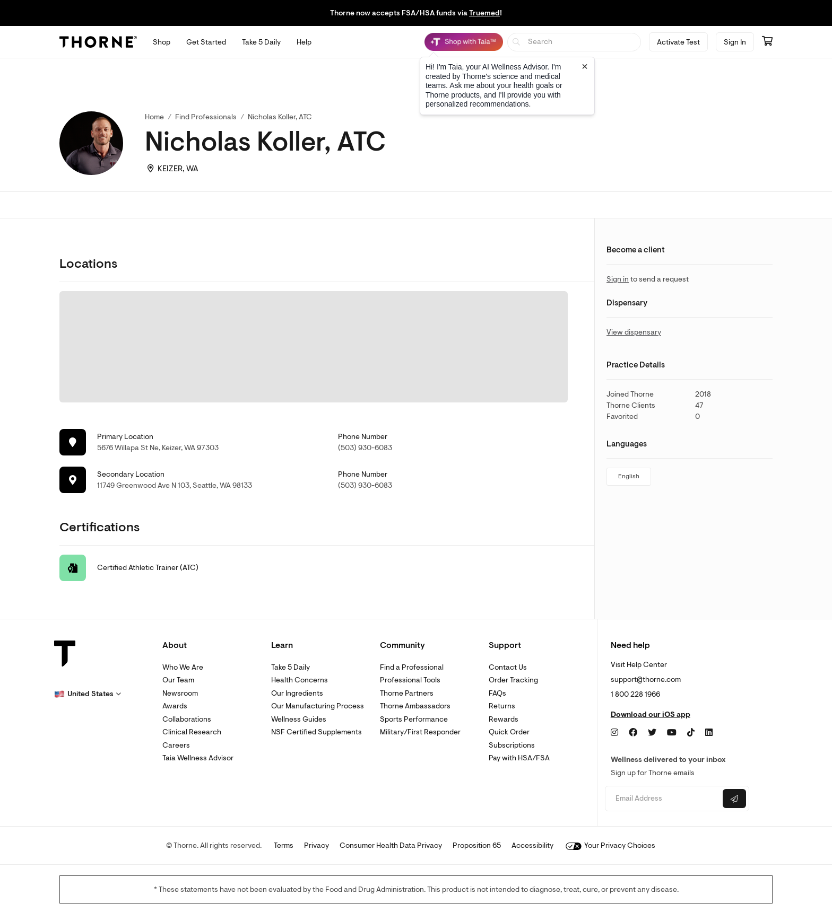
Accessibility (532, 845)
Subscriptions (512, 745)
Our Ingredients (297, 693)
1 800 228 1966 (635, 694)
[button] (87, 694)
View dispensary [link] (633, 332)
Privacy (316, 845)
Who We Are (182, 667)
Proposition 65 (477, 845)
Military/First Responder (420, 731)
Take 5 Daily (290, 667)
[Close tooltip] (584, 66)
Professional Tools (410, 680)
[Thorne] (98, 42)
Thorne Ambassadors (415, 706)
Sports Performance (414, 719)
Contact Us (508, 667)
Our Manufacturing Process (317, 706)
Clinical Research (191, 731)
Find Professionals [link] (206, 116)
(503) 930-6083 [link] (365, 447)
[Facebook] (633, 732)
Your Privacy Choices (610, 845)
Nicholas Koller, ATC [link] (280, 116)
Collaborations (186, 719)
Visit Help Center (639, 664)
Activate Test (678, 42)
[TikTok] (691, 732)
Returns (502, 706)
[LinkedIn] (709, 732)
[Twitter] (652, 732)
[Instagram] (614, 732)
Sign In (735, 42)
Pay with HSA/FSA (519, 757)
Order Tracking (513, 680)
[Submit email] (734, 798)
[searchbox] (574, 42)
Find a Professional (412, 667)
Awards (174, 706)
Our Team (178, 680)
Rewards (503, 719)
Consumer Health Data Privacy (391, 845)
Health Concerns (299, 680)
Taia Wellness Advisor (197, 757)
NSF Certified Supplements (316, 731)
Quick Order (509, 731)
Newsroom (180, 693)
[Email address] (662, 799)
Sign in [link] (617, 279)
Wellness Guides (298, 719)
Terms (283, 845)
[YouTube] (672, 732)
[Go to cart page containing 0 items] (767, 42)
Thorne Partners (407, 693)
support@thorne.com (646, 679)
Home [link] (154, 116)
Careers (176, 745)
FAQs (497, 693)
